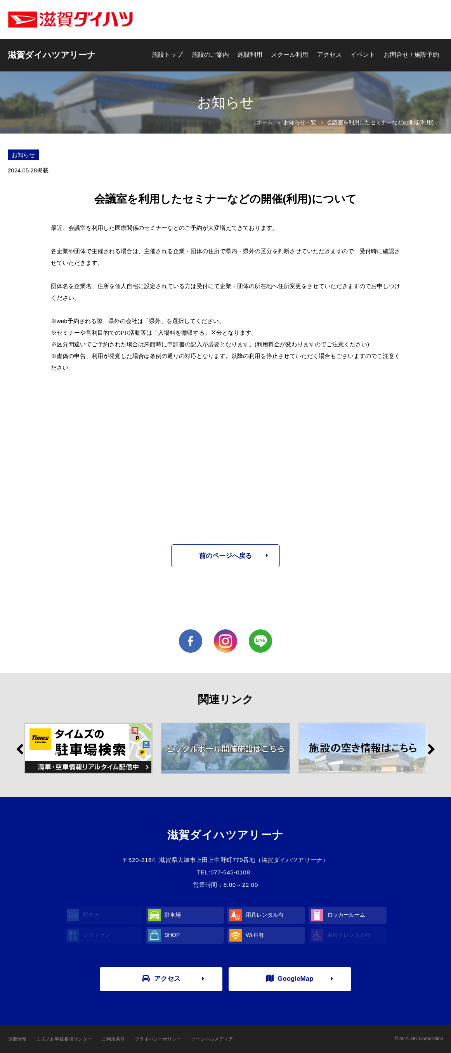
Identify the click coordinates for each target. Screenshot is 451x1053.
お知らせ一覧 (300, 122)
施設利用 (250, 54)
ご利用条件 (113, 1039)
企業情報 (17, 1039)
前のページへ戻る (225, 556)
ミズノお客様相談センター (64, 1039)
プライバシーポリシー (158, 1039)
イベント (362, 54)
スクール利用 (289, 54)
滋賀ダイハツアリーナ (52, 55)
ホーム (265, 122)
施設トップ (167, 54)
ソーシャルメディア (212, 1039)
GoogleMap (290, 978)
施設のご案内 (210, 54)
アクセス (329, 54)
